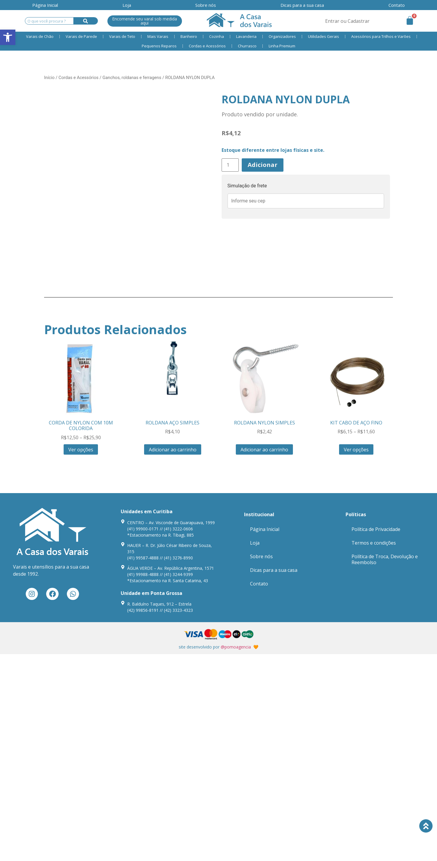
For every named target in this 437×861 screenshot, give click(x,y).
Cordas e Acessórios (207, 46)
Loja (126, 5)
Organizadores (282, 36)
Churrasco (247, 46)
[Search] (85, 20)
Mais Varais (157, 36)
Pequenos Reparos (159, 46)
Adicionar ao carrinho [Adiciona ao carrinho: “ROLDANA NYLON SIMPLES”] (264, 449)
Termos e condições (373, 543)
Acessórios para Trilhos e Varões (381, 36)
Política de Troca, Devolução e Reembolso (384, 559)
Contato (396, 5)
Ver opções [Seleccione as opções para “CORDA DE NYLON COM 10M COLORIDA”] (80, 449)
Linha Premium (282, 46)
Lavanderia (246, 36)
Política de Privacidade (375, 529)
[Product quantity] (230, 165)
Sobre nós (205, 5)
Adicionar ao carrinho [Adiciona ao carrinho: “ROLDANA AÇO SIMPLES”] (172, 449)
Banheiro (188, 36)
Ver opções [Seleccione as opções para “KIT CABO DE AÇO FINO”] (356, 449)
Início (49, 77)
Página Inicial (45, 5)
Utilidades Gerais (323, 36)
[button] (7, 37)
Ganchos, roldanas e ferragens (131, 77)
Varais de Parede (81, 36)
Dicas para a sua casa (302, 5)
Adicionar (263, 165)
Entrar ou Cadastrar (347, 21)
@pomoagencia (236, 647)
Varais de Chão (40, 36)
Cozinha (216, 36)
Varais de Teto (122, 36)
